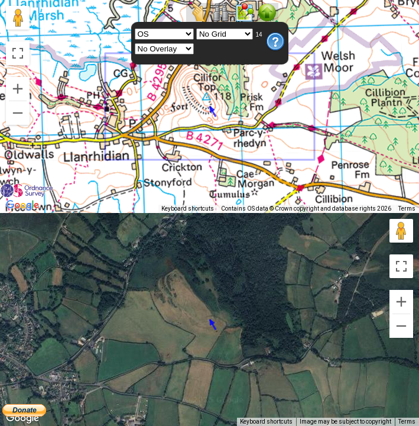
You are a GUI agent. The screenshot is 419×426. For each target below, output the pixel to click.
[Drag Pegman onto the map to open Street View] (18, 18)
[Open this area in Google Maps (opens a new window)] (22, 205)
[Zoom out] (18, 113)
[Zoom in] (18, 89)
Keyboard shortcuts (266, 208)
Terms (406, 208)
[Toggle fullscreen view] (18, 53)
